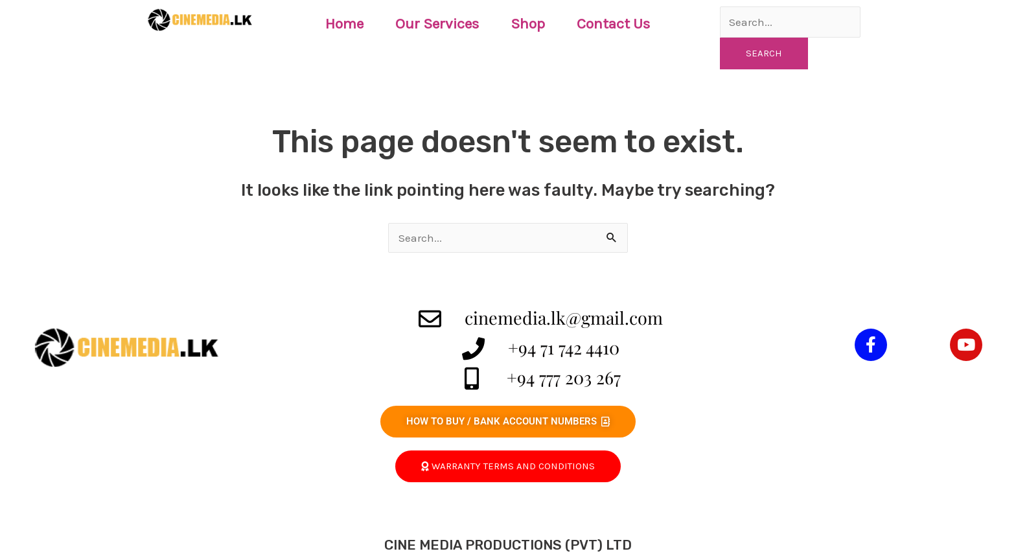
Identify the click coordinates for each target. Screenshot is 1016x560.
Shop (528, 23)
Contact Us (613, 23)
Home (344, 23)
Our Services (437, 23)
